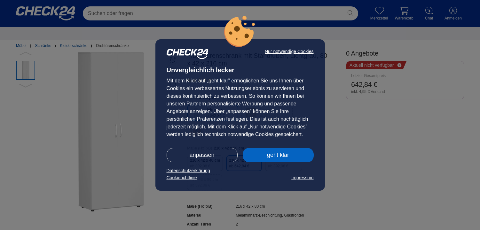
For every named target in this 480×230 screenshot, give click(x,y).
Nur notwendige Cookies (289, 51)
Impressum (302, 177)
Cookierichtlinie (182, 177)
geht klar (278, 155)
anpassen (201, 155)
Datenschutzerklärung (188, 170)
